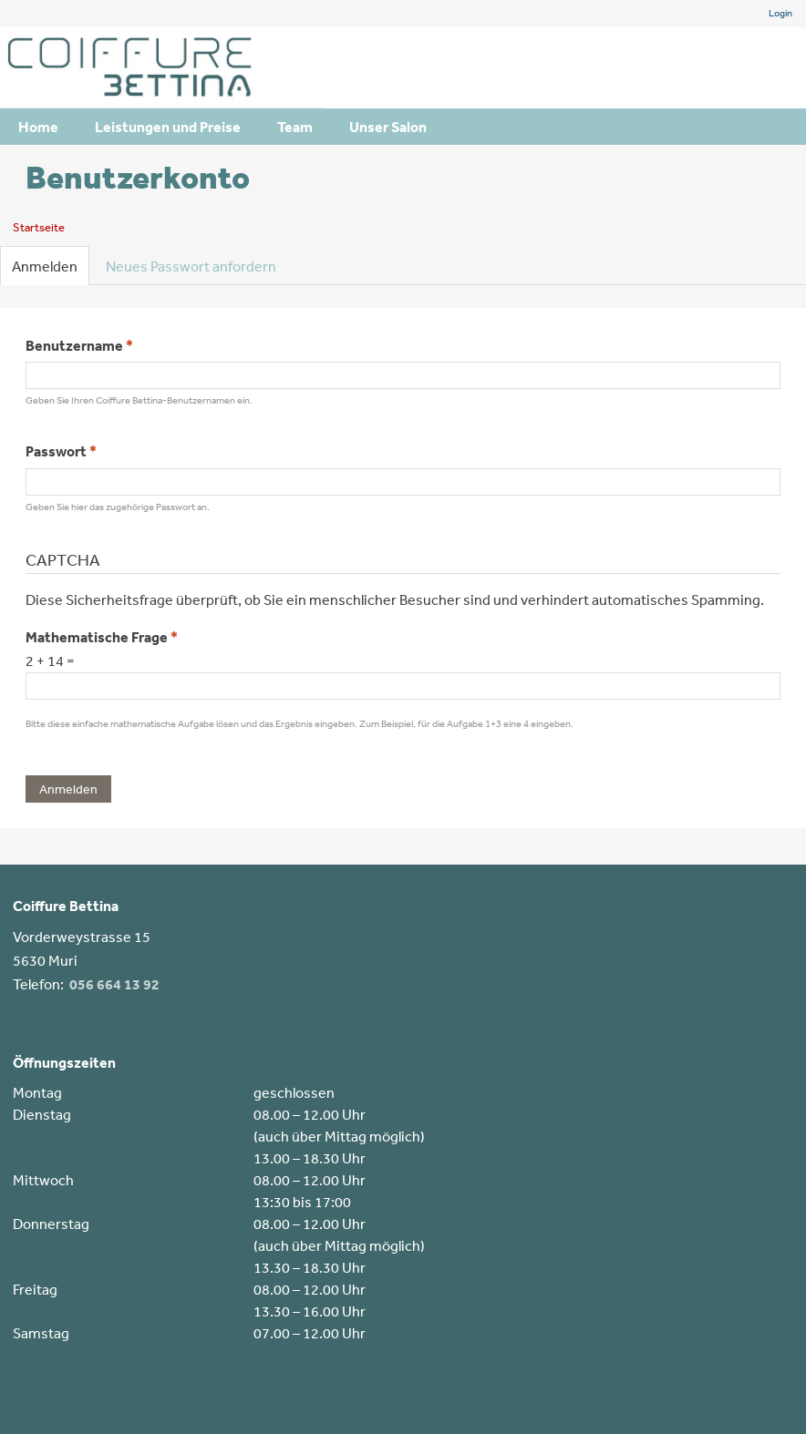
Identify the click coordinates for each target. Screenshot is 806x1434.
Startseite (39, 227)
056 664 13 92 (114, 984)
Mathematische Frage (101, 636)
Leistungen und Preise (168, 127)
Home (38, 127)
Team (295, 127)
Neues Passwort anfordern (191, 266)
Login (780, 13)
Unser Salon (388, 127)
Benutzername (79, 344)
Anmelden (45, 266)
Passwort (61, 450)
